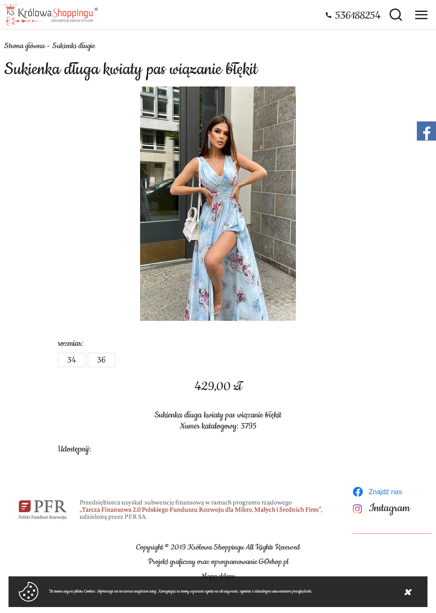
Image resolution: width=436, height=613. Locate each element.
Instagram (389, 508)
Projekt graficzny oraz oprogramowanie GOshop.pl (218, 562)
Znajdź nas (385, 491)
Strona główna (24, 46)
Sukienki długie (73, 46)
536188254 (358, 16)
